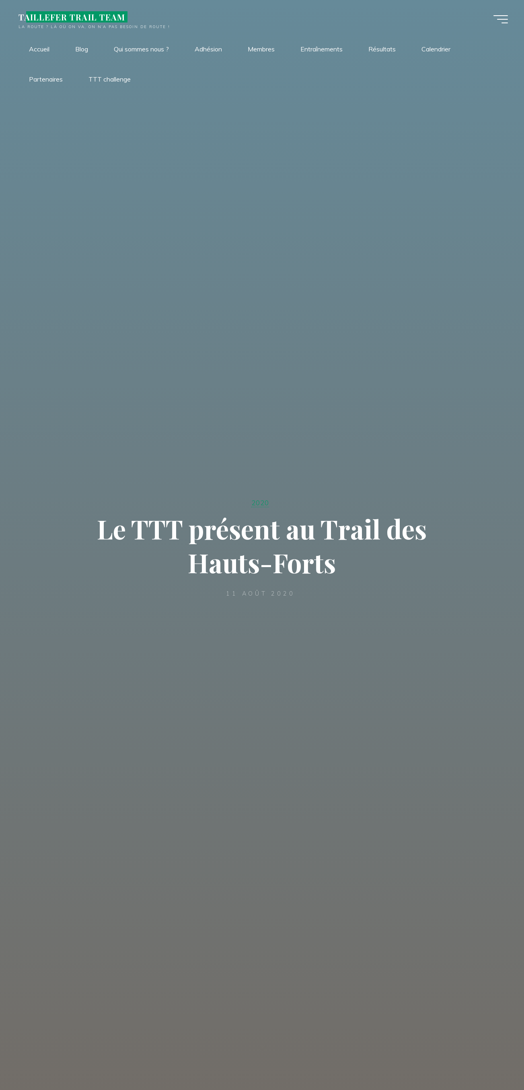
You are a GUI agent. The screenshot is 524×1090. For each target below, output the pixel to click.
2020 (260, 502)
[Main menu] (500, 19)
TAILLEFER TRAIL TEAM (71, 16)
